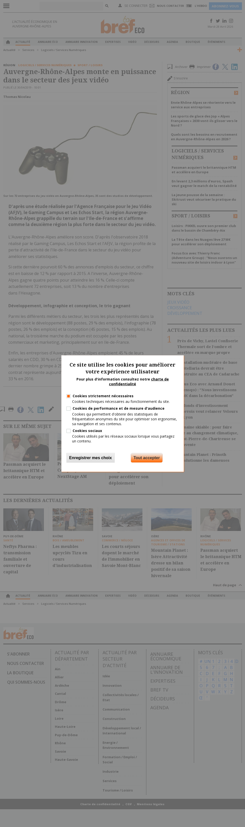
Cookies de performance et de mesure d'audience (119, 408)
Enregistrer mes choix (90, 457)
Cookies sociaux (87, 430)
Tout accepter (147, 457)
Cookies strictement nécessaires (103, 395)
